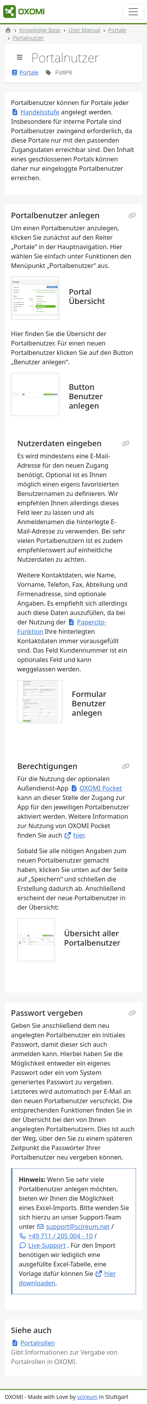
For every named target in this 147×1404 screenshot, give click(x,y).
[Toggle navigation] (133, 12)
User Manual (84, 30)
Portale (117, 30)
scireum (87, 1396)
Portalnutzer (28, 38)
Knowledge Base (39, 30)
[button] (42, 1245)
